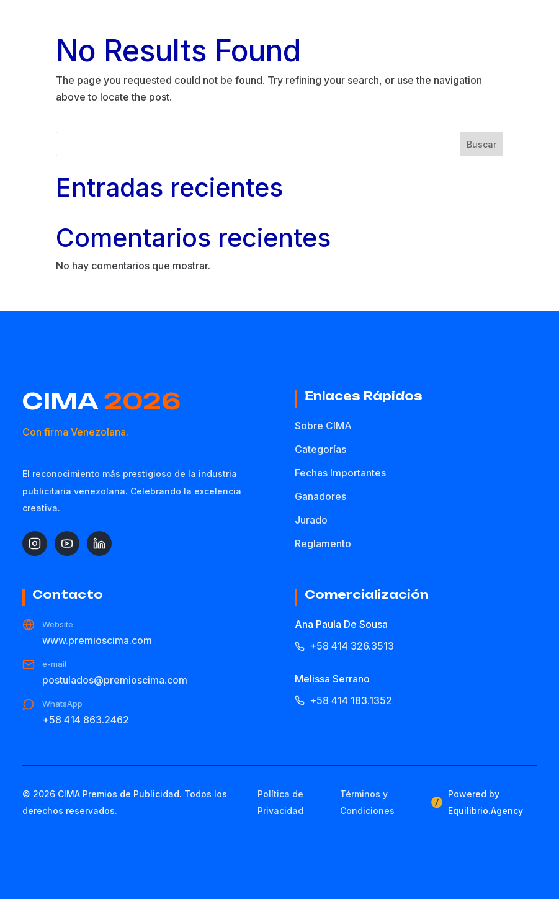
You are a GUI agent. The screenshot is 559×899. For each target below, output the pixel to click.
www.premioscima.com (97, 640)
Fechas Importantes (340, 473)
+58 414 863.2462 (85, 719)
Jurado (311, 520)
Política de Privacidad (280, 802)
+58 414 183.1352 (343, 700)
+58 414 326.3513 (344, 646)
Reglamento (323, 543)
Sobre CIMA (323, 425)
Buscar (481, 144)
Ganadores (320, 496)
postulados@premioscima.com (114, 680)
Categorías (320, 449)
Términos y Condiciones (367, 802)
